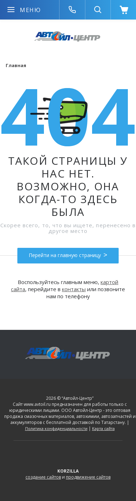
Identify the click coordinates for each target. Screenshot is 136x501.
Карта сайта (103, 428)
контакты (74, 289)
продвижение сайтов (88, 477)
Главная (16, 65)
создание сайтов (43, 477)
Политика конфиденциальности (56, 428)
